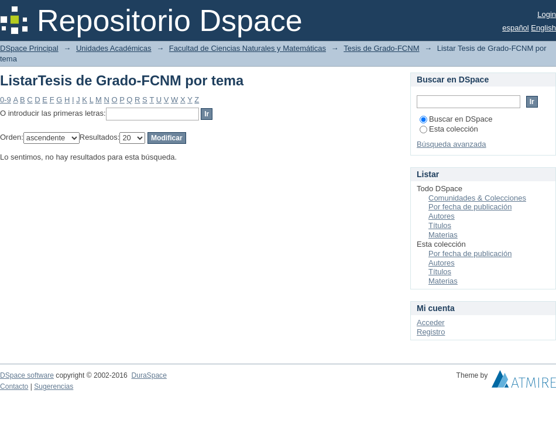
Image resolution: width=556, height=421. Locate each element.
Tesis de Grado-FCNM (381, 48)
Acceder (431, 322)
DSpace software (27, 375)
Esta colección (449, 129)
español (515, 27)
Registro (431, 331)
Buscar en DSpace (456, 119)
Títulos (439, 225)
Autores (441, 216)
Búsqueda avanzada (451, 144)
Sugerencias (53, 386)
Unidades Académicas (114, 48)
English (543, 27)
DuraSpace (148, 375)
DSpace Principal (29, 48)
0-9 (5, 99)
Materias (443, 234)
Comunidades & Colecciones (477, 198)
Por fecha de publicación (470, 206)
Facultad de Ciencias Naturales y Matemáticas (247, 48)
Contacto (14, 386)
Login (546, 14)
